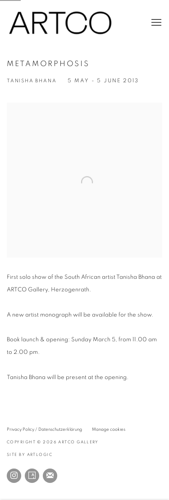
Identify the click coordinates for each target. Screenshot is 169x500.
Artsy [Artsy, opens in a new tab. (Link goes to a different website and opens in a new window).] (32, 476)
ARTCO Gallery (61, 23)
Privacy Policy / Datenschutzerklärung (44, 429)
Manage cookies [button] (108, 429)
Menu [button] (155, 23)
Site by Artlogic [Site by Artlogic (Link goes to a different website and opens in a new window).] (29, 455)
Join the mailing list (50, 476)
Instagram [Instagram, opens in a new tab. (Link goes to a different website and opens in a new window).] (14, 476)
